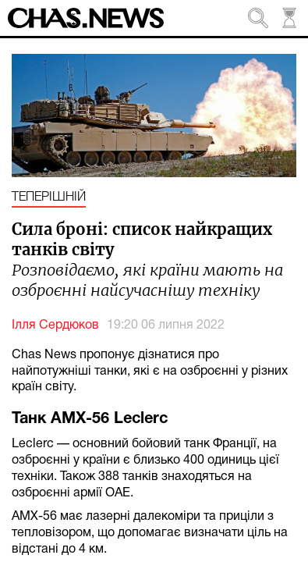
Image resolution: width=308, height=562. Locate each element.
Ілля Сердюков (55, 325)
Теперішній (49, 197)
